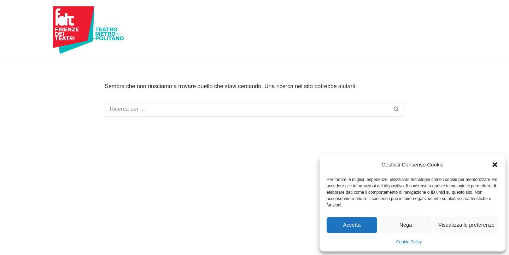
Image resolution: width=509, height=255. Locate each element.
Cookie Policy (409, 241)
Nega (405, 225)
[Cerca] (246, 109)
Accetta (352, 225)
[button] (494, 164)
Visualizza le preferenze (466, 225)
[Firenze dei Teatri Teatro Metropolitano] (88, 30)
